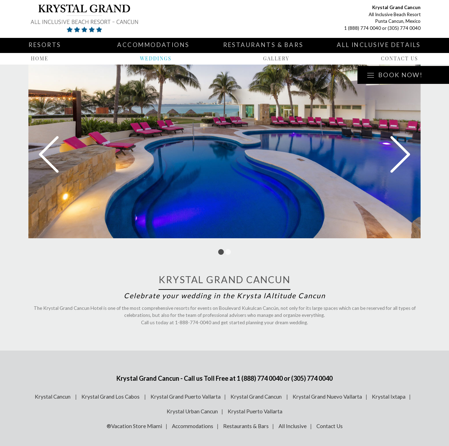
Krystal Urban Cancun (192, 411)
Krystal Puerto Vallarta (255, 411)
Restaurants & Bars (263, 44)
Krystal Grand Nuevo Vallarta (327, 396)
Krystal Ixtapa (389, 396)
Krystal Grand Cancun (256, 396)
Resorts (44, 44)
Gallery (276, 58)
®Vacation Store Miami (134, 426)
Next (400, 154)
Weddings (156, 58)
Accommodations (153, 44)
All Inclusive (293, 426)
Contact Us (399, 58)
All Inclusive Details (379, 44)
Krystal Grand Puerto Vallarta (185, 396)
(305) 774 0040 (404, 28)
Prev (49, 154)
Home (39, 58)
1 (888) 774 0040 (362, 28)
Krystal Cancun (53, 396)
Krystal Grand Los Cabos (111, 396)
